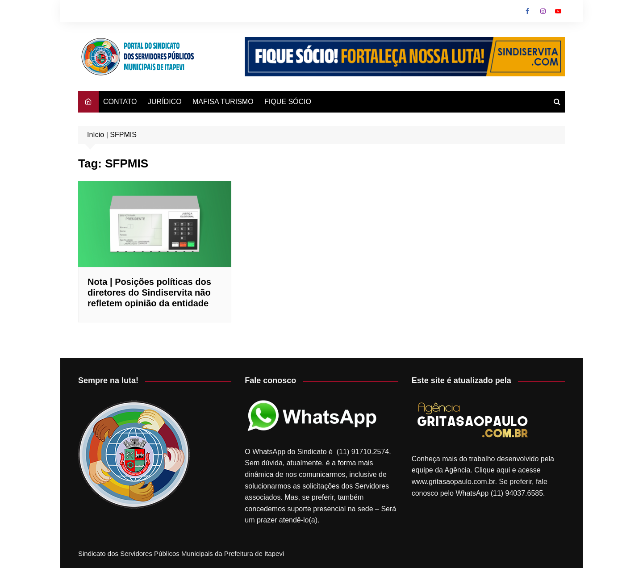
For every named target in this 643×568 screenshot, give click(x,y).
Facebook (527, 11)
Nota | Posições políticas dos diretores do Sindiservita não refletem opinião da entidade (149, 292)
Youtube (558, 11)
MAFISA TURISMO (223, 101)
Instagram (543, 11)
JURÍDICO (165, 101)
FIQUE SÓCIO (287, 101)
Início (95, 134)
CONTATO (120, 101)
